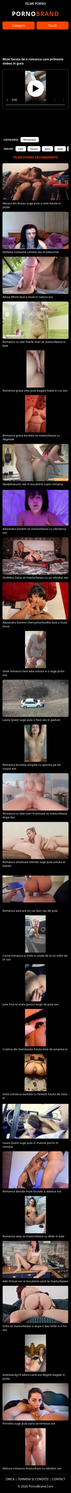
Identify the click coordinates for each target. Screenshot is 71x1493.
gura (47, 148)
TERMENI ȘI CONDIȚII (33, 1479)
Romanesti (29, 139)
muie (60, 148)
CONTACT (58, 1479)
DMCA (10, 1479)
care (20, 148)
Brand (35, 14)
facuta (34, 148)
